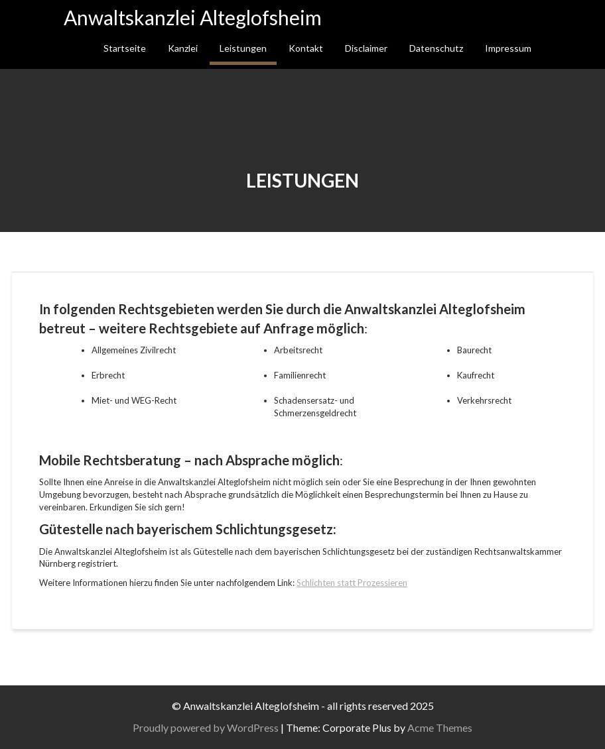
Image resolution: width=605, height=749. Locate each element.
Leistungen (243, 48)
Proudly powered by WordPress (208, 727)
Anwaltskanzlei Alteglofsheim (193, 17)
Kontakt (306, 48)
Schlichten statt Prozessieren (352, 582)
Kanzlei (183, 48)
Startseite (124, 48)
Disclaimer (366, 48)
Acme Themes (441, 727)
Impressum (508, 48)
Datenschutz (436, 48)
